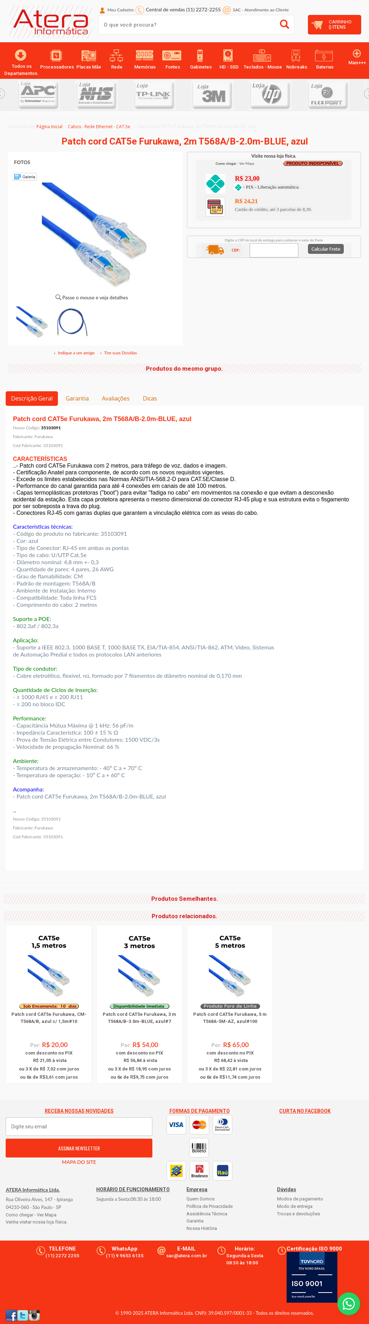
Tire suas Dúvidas (118, 352)
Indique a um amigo (73, 352)
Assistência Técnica (206, 1213)
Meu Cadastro (121, 9)
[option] (47, 95)
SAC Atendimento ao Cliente (261, 9)
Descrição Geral (32, 398)
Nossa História (201, 1228)
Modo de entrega (295, 1206)
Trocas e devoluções (298, 1213)
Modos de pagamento (300, 1199)
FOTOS (22, 162)
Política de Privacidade (209, 1206)
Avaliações (116, 398)
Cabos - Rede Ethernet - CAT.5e (99, 127)
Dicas (150, 398)
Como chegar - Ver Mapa (31, 1214)
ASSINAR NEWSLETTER (79, 1148)
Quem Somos (200, 1199)
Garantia (77, 398)
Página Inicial (50, 127)
